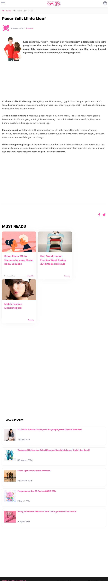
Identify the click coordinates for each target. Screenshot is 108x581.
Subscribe (102, 549)
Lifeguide (29, 28)
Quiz (60, 561)
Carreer (31, 558)
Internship (32, 561)
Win (65, 561)
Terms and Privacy (74, 578)
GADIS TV (72, 561)
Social (8, 11)
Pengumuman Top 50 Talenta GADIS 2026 (36, 447)
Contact (31, 555)
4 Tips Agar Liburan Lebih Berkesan (33, 426)
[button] (104, 215)
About (30, 552)
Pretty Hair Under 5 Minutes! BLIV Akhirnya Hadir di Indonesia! (46, 467)
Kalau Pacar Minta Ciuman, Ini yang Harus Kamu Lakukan (17, 260)
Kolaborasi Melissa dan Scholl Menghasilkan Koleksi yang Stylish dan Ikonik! (53, 406)
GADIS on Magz (83, 561)
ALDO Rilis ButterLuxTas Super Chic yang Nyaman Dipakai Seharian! (49, 385)
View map (6, 566)
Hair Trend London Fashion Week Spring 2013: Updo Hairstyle (52, 260)
